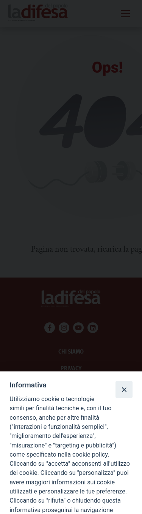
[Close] (123, 389)
